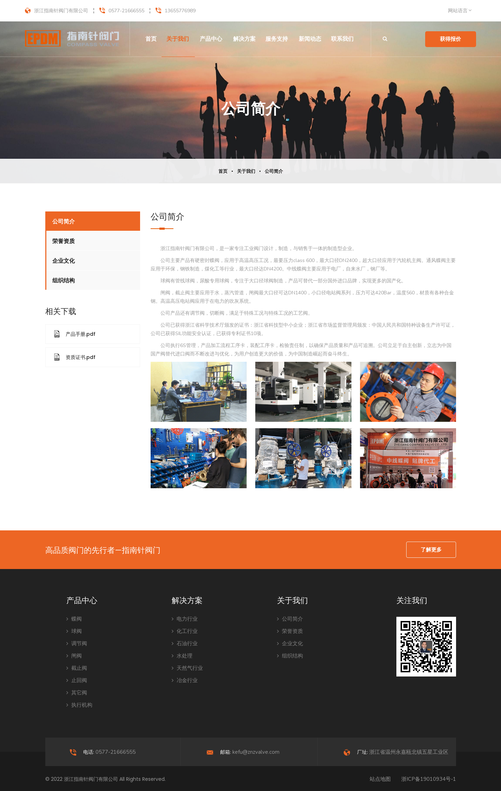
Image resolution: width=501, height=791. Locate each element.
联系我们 (342, 39)
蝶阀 (74, 618)
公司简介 (274, 171)
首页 (151, 39)
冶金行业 (185, 680)
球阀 (74, 631)
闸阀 (74, 655)
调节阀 (76, 643)
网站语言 (458, 10)
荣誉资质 (63, 241)
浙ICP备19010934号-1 (428, 779)
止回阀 (76, 680)
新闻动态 (310, 39)
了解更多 (431, 549)
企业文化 (63, 261)
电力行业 (185, 618)
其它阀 (76, 692)
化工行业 (185, 631)
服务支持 (276, 39)
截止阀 (76, 668)
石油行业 (185, 643)
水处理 (182, 655)
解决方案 (244, 39)
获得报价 (450, 39)
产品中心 (211, 39)
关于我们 (177, 39)
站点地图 (380, 779)
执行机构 (79, 704)
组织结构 (63, 280)
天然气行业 (187, 668)
